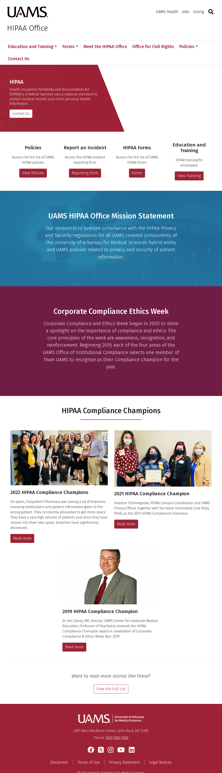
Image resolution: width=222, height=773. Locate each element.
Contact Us (20, 101)
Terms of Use (89, 750)
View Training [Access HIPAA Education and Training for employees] (189, 163)
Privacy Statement (124, 750)
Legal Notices (160, 750)
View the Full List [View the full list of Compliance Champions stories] (111, 676)
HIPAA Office (27, 28)
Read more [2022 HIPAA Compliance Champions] (22, 526)
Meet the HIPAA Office (105, 46)
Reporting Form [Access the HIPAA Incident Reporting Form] (85, 160)
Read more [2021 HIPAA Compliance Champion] (126, 511)
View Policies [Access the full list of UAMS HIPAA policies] (33, 160)
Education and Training (32, 46)
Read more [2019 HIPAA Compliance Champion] (74, 634)
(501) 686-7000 (117, 725)
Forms (70, 46)
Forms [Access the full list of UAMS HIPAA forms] (137, 160)
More (186, 46)
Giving (198, 11)
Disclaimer (59, 750)
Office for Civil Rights (153, 46)
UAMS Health (167, 11)
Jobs (185, 11)
